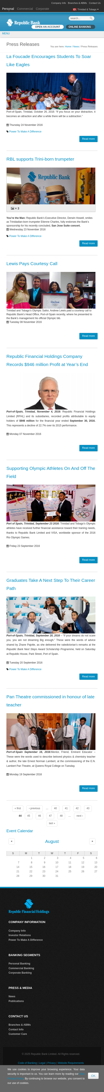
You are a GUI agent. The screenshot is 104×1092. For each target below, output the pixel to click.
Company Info (58, 3)
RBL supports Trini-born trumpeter (40, 159)
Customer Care (18, 1033)
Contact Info (16, 1029)
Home (68, 46)
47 (50, 815)
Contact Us (95, 3)
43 (87, 808)
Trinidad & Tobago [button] (88, 9)
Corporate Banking (20, 972)
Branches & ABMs (77, 3)
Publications (16, 1001)
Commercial (25, 8)
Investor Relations (20, 935)
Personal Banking (19, 963)
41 (66, 808)
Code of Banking (27, 1063)
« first (18, 808)
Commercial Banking (21, 968)
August (52, 841)
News (76, 46)
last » (52, 823)
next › (79, 815)
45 (28, 815)
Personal (8, 8)
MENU (6, 33)
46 (39, 815)
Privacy (51, 1063)
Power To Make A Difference (25, 131)
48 (61, 815)
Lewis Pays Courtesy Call (31, 263)
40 (55, 808)
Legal (42, 1063)
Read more (88, 138)
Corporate (42, 8)
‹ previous (34, 808)
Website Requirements (71, 1063)
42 (77, 808)
